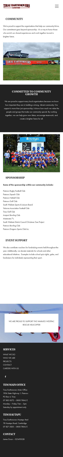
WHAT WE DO (9, 354)
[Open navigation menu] (57, 6)
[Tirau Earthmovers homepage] (28, 6)
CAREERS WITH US (11, 368)
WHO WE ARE (9, 358)
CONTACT (7, 365)
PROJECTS (7, 361)
